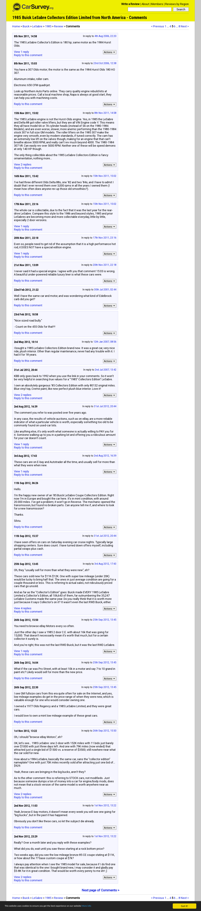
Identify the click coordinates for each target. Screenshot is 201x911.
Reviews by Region (177, 4)
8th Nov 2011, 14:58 (105, 112)
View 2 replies (22, 164)
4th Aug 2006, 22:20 (105, 36)
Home (16, 26)
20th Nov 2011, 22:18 (104, 264)
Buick (26, 26)
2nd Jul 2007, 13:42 (105, 369)
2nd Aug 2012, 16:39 (105, 455)
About (145, 4)
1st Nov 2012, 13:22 (105, 805)
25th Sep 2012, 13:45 (104, 619)
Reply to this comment (28, 55)
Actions (110, 52)
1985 (48, 26)
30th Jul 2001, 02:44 (105, 289)
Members (157, 4)
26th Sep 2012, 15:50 (104, 730)
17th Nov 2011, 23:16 (104, 237)
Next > (185, 26)
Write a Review (130, 4)
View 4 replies (22, 608)
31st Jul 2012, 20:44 (105, 406)
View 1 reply (21, 51)
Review (58, 26)
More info (96, 906)
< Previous (157, 26)
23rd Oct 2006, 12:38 (104, 63)
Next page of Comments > (100, 890)
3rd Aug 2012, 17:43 (105, 563)
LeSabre (37, 26)
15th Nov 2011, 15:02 (104, 175)
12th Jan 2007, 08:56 (104, 341)
